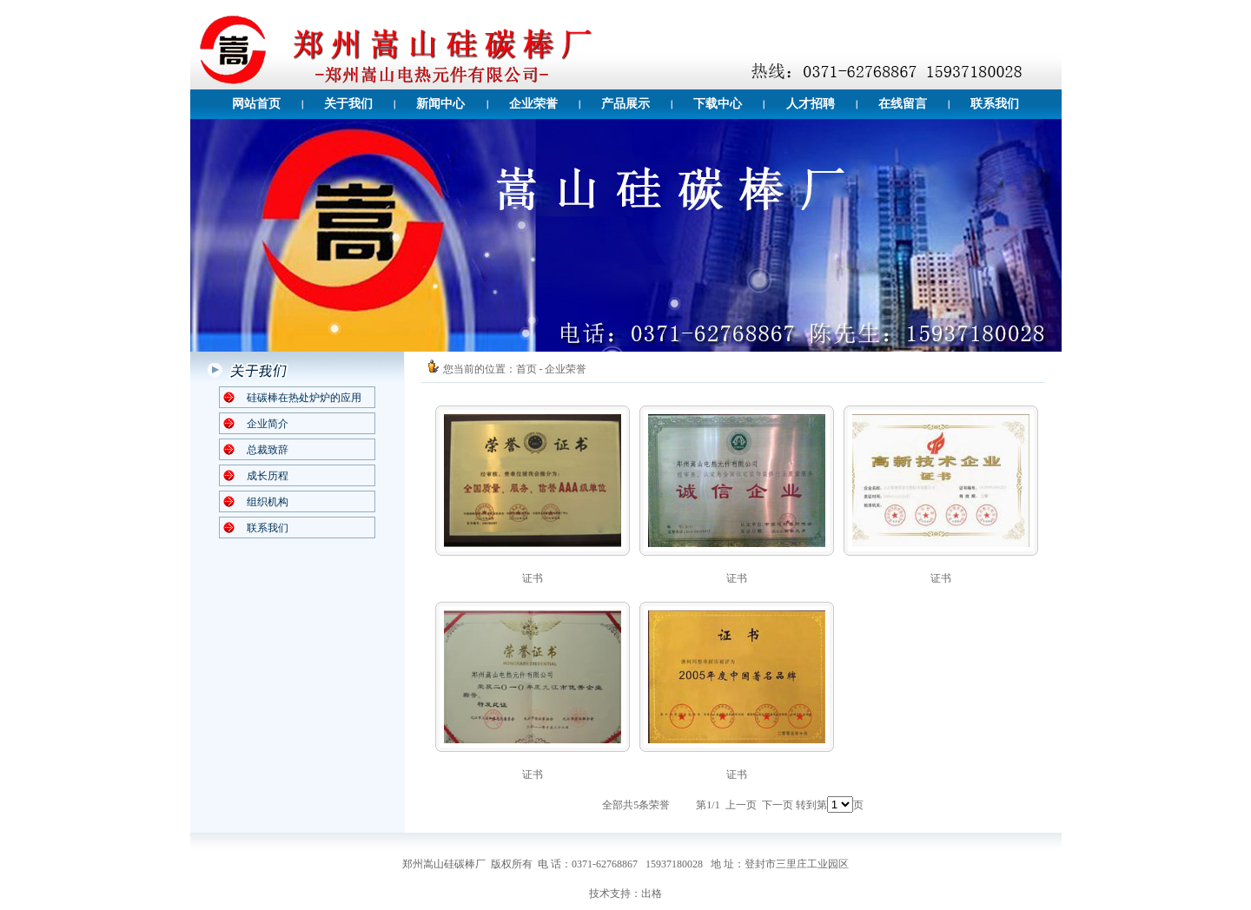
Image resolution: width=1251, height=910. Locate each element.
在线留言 (902, 103)
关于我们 (348, 103)
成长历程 (267, 476)
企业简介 (267, 424)
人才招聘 (810, 103)
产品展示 (625, 103)
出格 (651, 893)
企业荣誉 (533, 103)
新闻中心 (440, 103)
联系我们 (994, 103)
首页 (526, 369)
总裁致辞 (267, 450)
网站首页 (256, 103)
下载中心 (717, 103)
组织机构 (267, 502)
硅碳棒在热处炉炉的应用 (304, 398)
